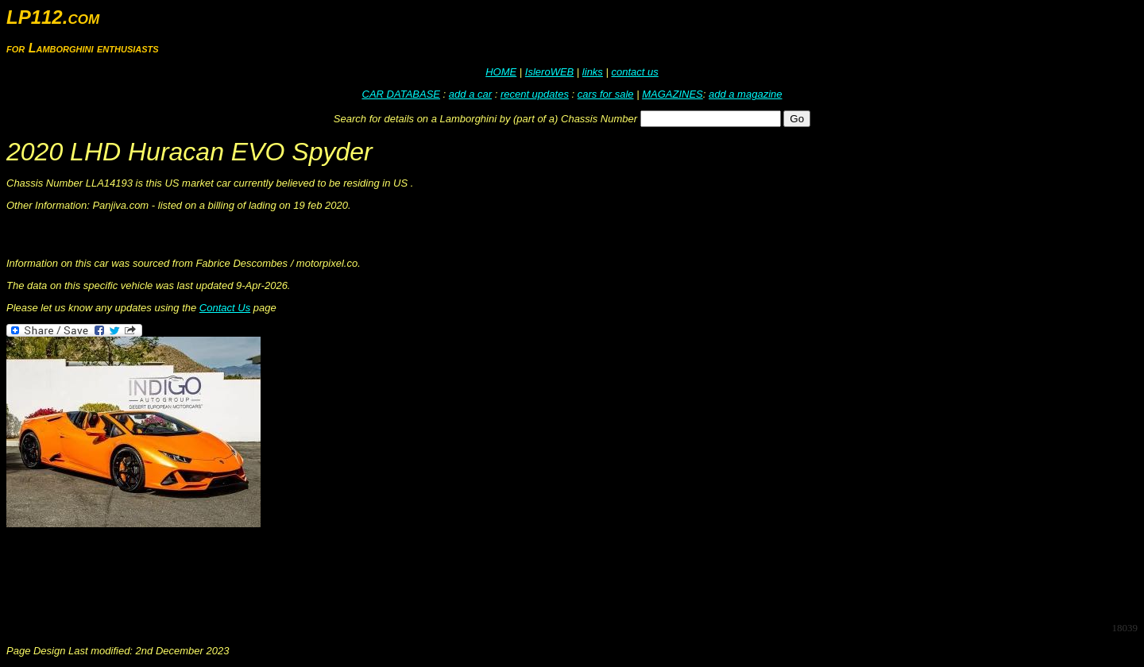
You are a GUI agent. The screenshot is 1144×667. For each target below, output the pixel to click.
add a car (470, 94)
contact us (634, 72)
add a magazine (746, 94)
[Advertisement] (295, 573)
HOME (500, 72)
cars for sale (606, 94)
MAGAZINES (672, 94)
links (592, 72)
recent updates (534, 94)
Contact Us (224, 308)
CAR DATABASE (401, 94)
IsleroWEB (549, 72)
